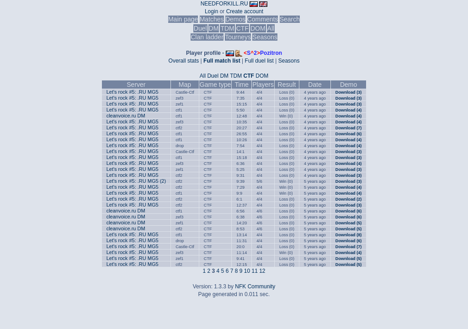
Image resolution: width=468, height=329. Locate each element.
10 (247, 271)
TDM (227, 28)
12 (262, 271)
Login (211, 11)
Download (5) (348, 223)
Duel (200, 28)
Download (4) (348, 110)
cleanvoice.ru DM (125, 115)
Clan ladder (207, 37)
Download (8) (348, 235)
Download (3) (348, 92)
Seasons (264, 37)
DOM (258, 28)
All (271, 28)
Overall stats (184, 61)
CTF (242, 28)
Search (290, 19)
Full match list (221, 61)
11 (254, 271)
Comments (262, 19)
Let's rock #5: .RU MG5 (132, 92)
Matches (212, 19)
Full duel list (259, 61)
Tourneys (238, 37)
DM (214, 28)
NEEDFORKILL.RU (224, 3)
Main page (183, 19)
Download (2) (348, 199)
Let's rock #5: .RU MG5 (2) (136, 181)
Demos (235, 19)
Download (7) (348, 128)
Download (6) (348, 134)
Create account (244, 11)
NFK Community (255, 286)
